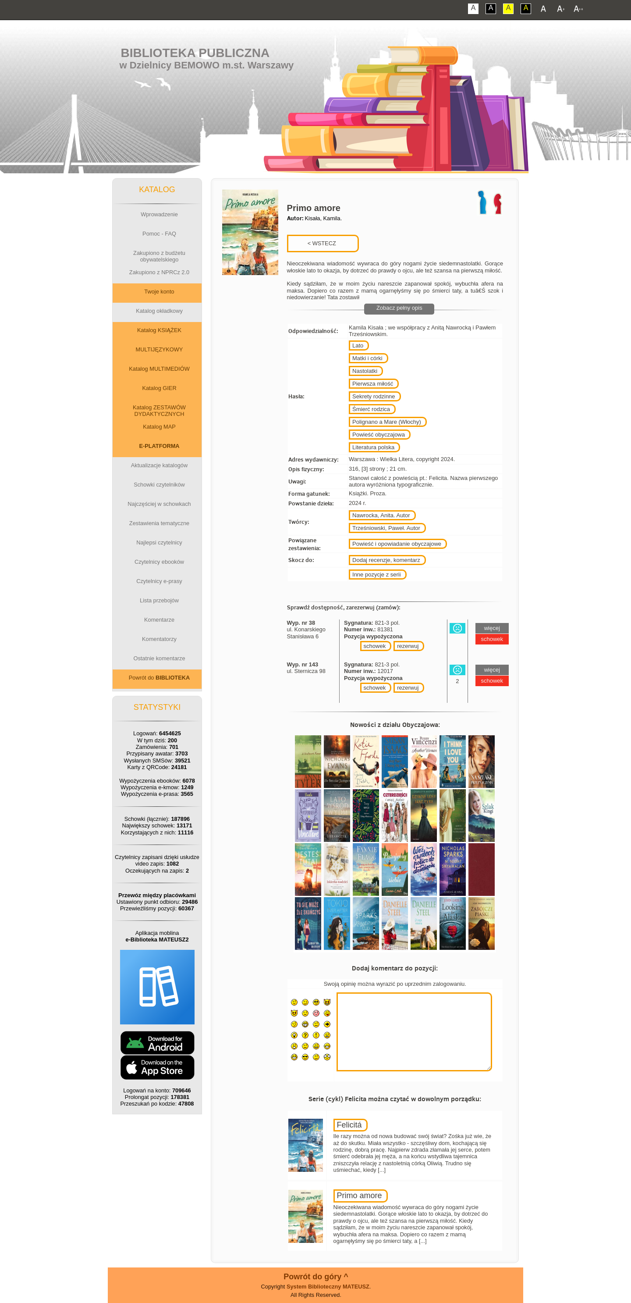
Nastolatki (364, 371)
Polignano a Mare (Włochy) (386, 422)
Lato (357, 345)
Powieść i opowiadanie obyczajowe (396, 544)
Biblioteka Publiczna (195, 53)
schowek (375, 646)
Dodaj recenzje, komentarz (386, 560)
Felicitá (349, 1124)
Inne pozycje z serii (376, 574)
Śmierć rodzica (371, 409)
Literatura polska (373, 447)
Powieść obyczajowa (378, 434)
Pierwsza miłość (372, 383)
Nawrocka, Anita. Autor (381, 515)
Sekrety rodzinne (373, 396)
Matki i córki (367, 358)
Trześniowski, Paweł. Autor (386, 528)
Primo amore (359, 1195)
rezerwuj (407, 646)
